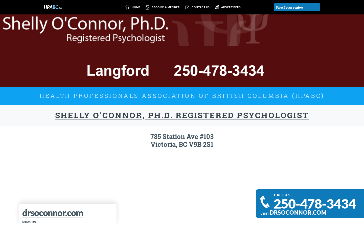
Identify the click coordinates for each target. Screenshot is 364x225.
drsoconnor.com (298, 213)
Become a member (162, 7)
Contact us (196, 7)
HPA (53, 7)
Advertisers (226, 7)
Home (132, 7)
